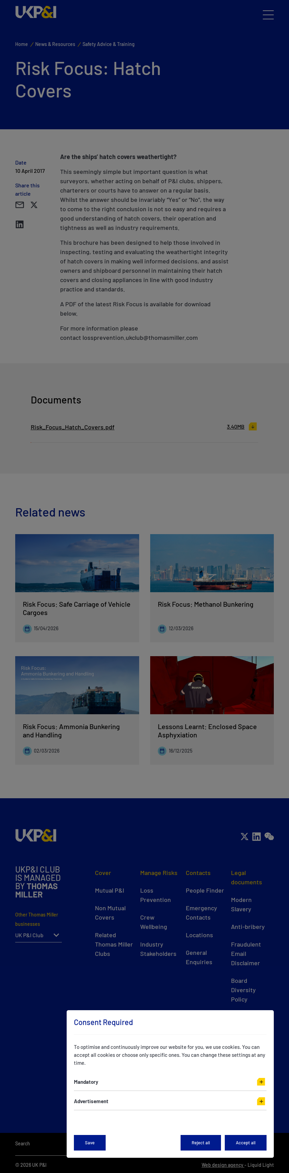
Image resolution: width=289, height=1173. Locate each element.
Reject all (201, 1142)
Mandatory (86, 1082)
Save (90, 1142)
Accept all (246, 1142)
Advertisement (91, 1101)
